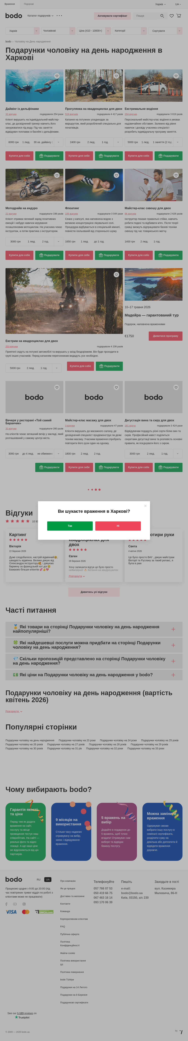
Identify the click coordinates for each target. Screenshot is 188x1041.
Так (70, 525)
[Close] (145, 506)
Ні (118, 525)
